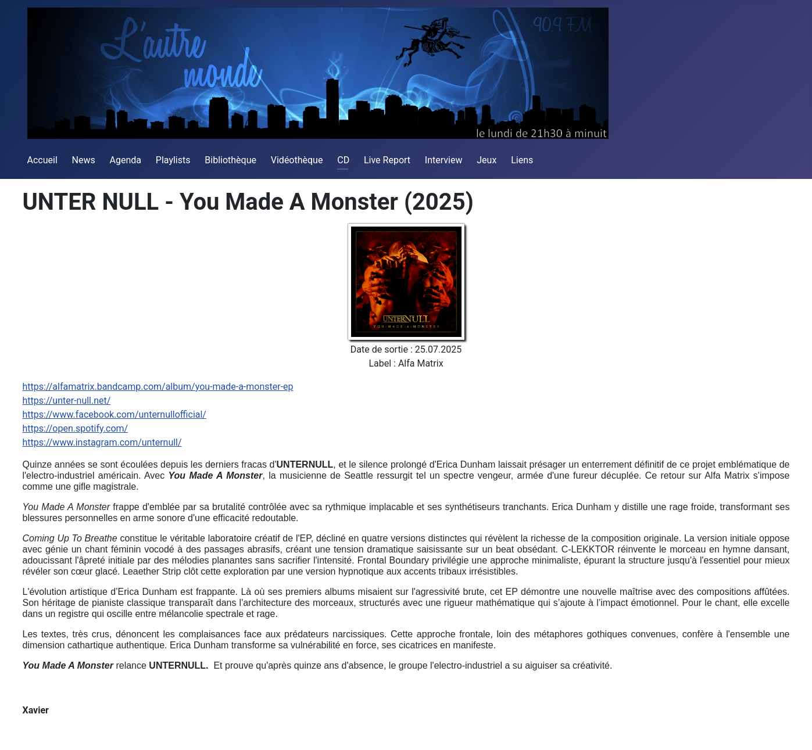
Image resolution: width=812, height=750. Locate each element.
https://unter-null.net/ (67, 400)
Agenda (125, 160)
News (83, 160)
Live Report (387, 160)
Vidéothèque (297, 160)
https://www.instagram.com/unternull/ (102, 442)
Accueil (42, 160)
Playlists (173, 160)
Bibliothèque (230, 160)
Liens (522, 160)
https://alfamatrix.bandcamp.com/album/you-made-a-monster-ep (158, 386)
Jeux (486, 160)
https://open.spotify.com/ (75, 428)
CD (343, 160)
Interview (444, 160)
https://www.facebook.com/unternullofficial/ (114, 414)
